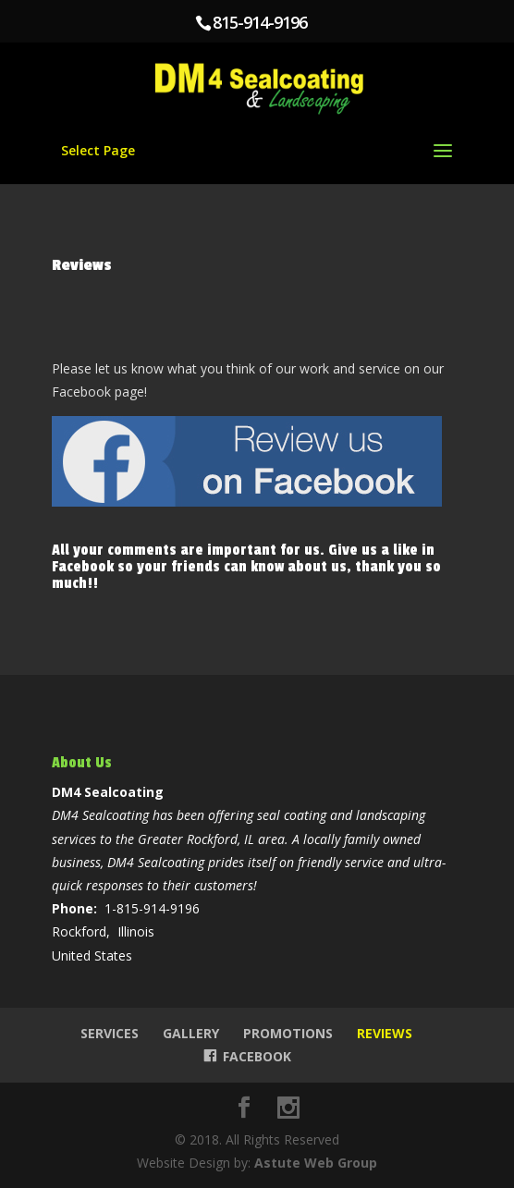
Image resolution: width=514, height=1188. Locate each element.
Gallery (191, 1033)
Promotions (288, 1033)
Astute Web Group (315, 1162)
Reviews (384, 1033)
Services (109, 1033)
